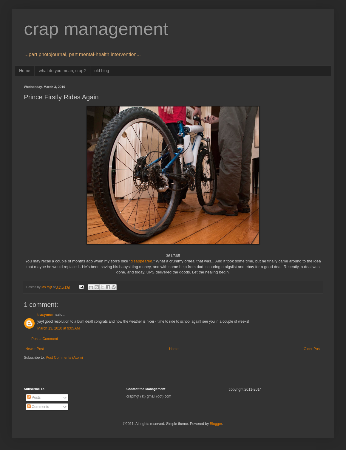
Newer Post (34, 349)
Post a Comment (44, 339)
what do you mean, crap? (62, 70)
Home (24, 70)
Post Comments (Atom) (64, 357)
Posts (34, 397)
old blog (102, 70)
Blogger (216, 424)
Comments (38, 407)
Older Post (312, 349)
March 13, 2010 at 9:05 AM (58, 328)
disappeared (141, 261)
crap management (96, 29)
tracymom (45, 315)
